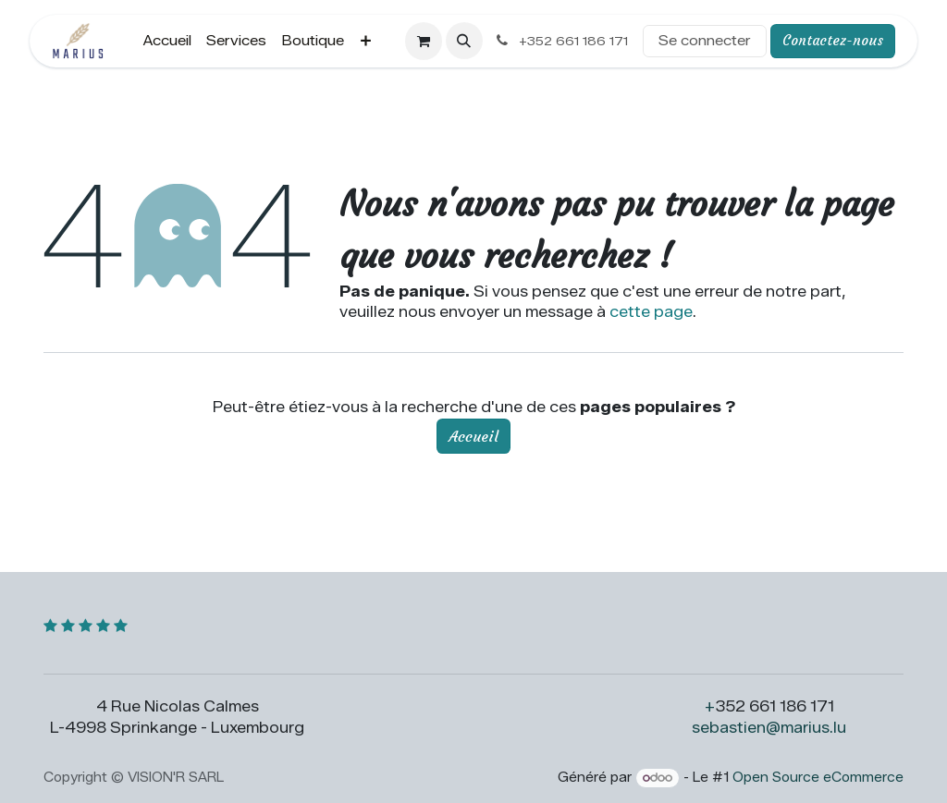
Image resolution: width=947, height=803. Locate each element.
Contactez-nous (832, 40)
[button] (464, 40)
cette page (651, 312)
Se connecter (704, 40)
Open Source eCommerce (818, 777)
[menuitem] (167, 41)
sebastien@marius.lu (769, 727)
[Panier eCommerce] (423, 41)
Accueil (473, 436)
